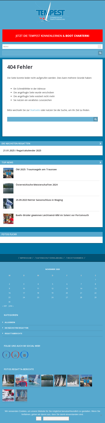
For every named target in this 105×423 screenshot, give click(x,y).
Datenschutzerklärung (49, 258)
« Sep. (4, 306)
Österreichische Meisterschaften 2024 (37, 184)
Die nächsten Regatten (16, 328)
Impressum (26, 258)
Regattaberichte (13, 333)
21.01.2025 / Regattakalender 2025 (22, 150)
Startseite (35, 110)
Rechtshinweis (75, 258)
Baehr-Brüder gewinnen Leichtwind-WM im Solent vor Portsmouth (52, 215)
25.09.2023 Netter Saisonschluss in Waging (39, 199)
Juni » (11, 306)
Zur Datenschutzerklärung (56, 418)
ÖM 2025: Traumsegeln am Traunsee (36, 169)
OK (38, 418)
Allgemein (10, 322)
